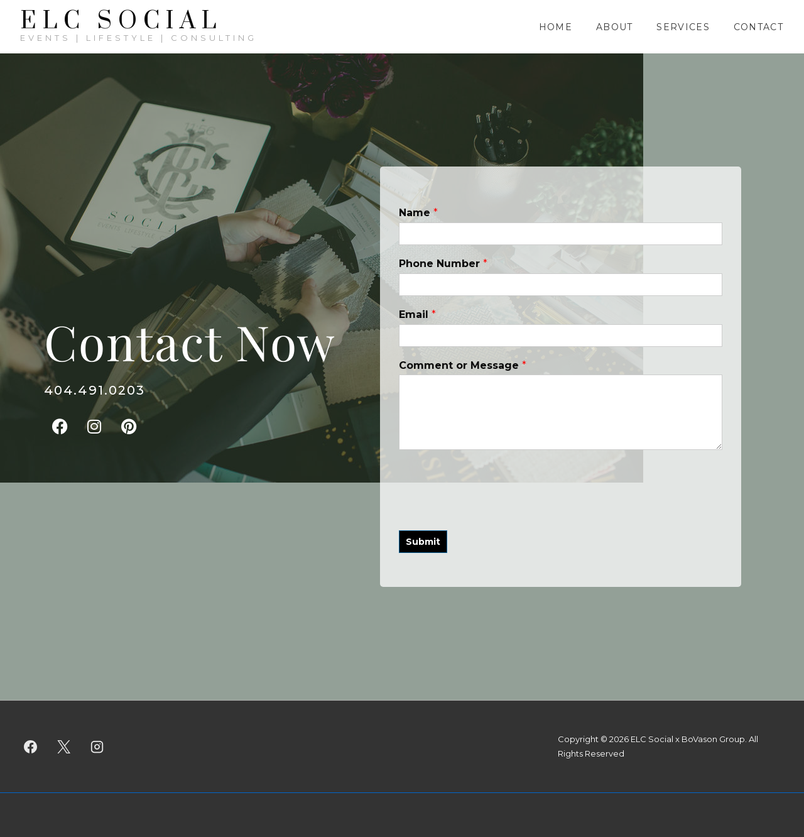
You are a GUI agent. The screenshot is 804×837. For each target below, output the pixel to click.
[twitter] (64, 746)
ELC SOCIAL (121, 21)
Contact (758, 27)
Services (682, 27)
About (614, 27)
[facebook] (31, 746)
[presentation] (494, 509)
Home (555, 27)
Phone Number (443, 264)
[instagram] (97, 746)
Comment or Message (462, 365)
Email (417, 314)
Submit (423, 541)
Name (418, 213)
